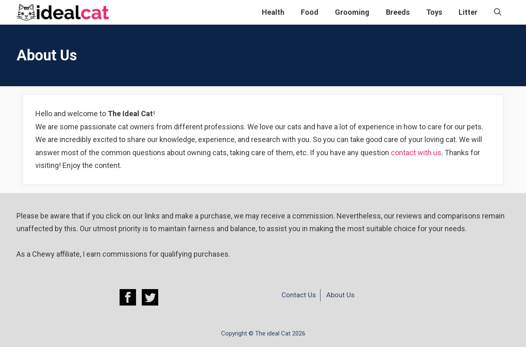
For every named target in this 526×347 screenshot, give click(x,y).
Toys (434, 12)
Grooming (352, 12)
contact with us (416, 152)
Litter (468, 12)
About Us (340, 295)
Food (309, 12)
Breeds (398, 12)
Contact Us (298, 295)
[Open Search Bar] (498, 12)
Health (273, 12)
